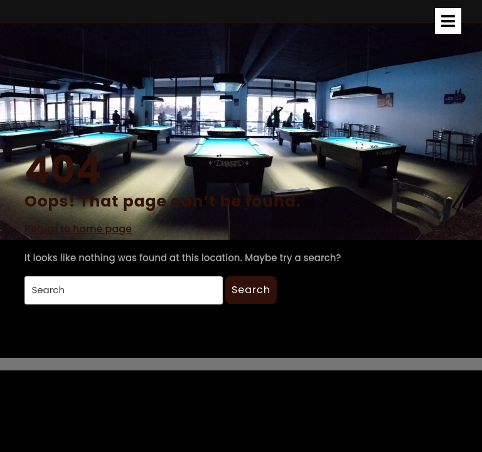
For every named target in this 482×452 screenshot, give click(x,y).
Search (251, 289)
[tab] (448, 21)
